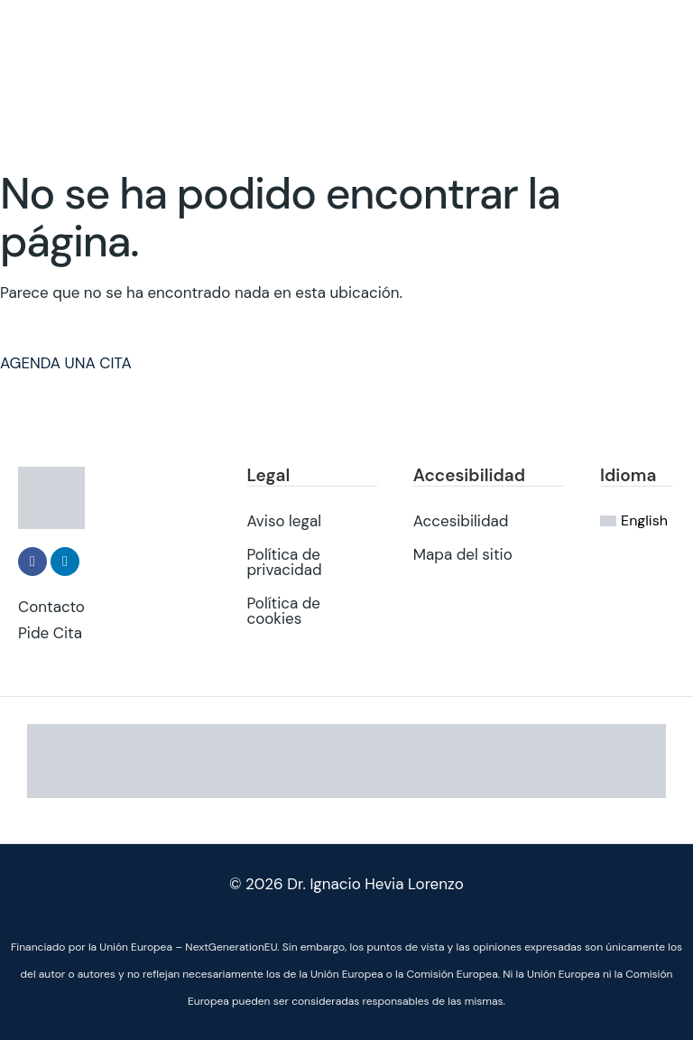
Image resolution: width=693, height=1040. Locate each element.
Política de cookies (283, 609)
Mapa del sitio (463, 553)
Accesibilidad (461, 520)
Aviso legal (283, 520)
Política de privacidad (283, 561)
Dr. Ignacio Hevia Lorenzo (375, 884)
